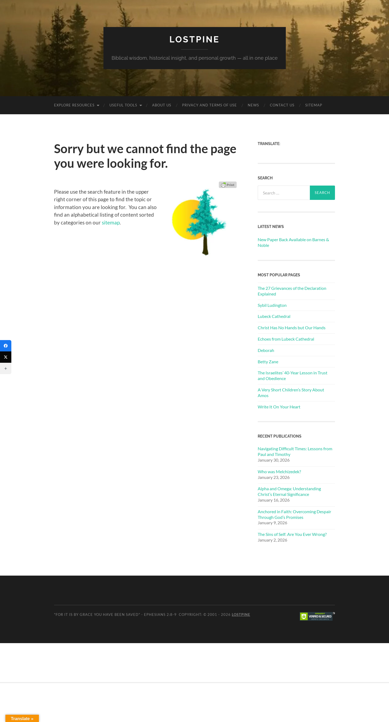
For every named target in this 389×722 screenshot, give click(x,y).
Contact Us (282, 105)
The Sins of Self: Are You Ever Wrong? (292, 534)
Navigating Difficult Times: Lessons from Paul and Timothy (295, 451)
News (253, 105)
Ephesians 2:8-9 (160, 614)
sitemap (111, 222)
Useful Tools (123, 105)
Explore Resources (74, 105)
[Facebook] (5, 345)
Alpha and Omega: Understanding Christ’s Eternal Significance (289, 491)
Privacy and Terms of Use (209, 105)
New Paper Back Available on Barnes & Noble (293, 242)
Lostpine (194, 39)
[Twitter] (5, 357)
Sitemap (313, 105)
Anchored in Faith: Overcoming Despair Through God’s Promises (294, 514)
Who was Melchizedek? (279, 471)
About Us (161, 105)
